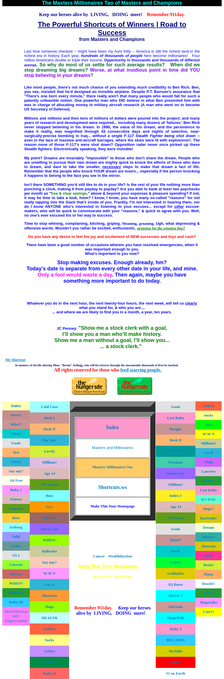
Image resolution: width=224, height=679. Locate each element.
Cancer (99, 556)
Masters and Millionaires (112, 447)
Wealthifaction (120, 556)
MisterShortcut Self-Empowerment (16, 616)
